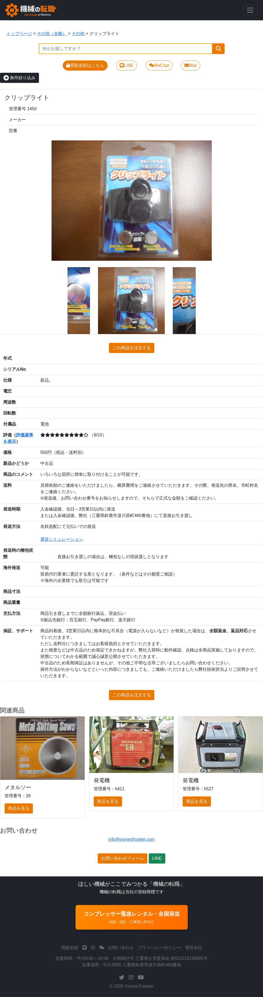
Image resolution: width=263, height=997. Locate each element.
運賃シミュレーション (61, 539)
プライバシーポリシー (159, 947)
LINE (127, 65)
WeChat (159, 65)
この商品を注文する (131, 348)
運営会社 (193, 947)
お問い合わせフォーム (122, 858)
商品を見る (18, 808)
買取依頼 (69, 947)
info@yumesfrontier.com (131, 839)
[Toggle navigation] (250, 10)
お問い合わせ (121, 947)
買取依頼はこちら (85, 65)
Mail (191, 65)
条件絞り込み (19, 77)
